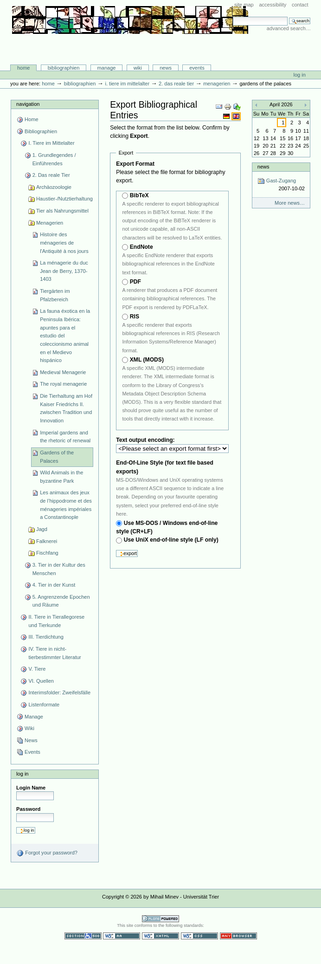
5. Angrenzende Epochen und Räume (61, 601)
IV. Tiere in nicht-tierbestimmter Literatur (54, 653)
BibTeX (139, 195)
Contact (300, 4)
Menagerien (216, 83)
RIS (134, 316)
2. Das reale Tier (176, 83)
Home (23, 68)
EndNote (141, 247)
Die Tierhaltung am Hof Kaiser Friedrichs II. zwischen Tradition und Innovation (66, 408)
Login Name (30, 787)
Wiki (138, 68)
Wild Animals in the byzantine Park (61, 477)
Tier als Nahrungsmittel (62, 211)
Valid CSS (199, 935)
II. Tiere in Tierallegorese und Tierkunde (56, 621)
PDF (135, 281)
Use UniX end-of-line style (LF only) (171, 540)
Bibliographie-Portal (130, 45)
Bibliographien (64, 68)
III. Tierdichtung (45, 637)
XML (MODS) (147, 359)
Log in (300, 75)
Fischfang (47, 553)
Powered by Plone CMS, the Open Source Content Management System (160, 918)
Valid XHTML (160, 935)
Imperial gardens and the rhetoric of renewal (65, 437)
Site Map (244, 4)
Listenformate (43, 704)
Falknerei (46, 541)
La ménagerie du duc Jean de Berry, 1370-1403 (64, 271)
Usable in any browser (238, 935)
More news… (290, 203)
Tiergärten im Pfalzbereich (55, 295)
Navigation (27, 104)
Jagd (41, 529)
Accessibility (272, 4)
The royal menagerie (63, 384)
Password (28, 809)
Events (197, 68)
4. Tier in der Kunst (54, 585)
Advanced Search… (289, 28)
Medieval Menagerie (63, 372)
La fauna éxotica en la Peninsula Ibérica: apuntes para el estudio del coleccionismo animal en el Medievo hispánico (65, 335)
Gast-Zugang (281, 185)
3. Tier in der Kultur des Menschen (58, 569)
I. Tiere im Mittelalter (127, 83)
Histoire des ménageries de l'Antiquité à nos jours (64, 242)
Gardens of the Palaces (57, 457)
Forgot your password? (46, 853)
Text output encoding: (146, 440)
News (166, 68)
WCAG (121, 935)
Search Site (232, 16)
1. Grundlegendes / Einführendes (54, 159)
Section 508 (83, 935)
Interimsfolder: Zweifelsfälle (59, 692)
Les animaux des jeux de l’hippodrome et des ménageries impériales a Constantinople (66, 505)
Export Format (135, 164)
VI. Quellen (41, 681)
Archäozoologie (53, 187)
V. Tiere (36, 669)
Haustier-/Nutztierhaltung (64, 198)
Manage (106, 68)
